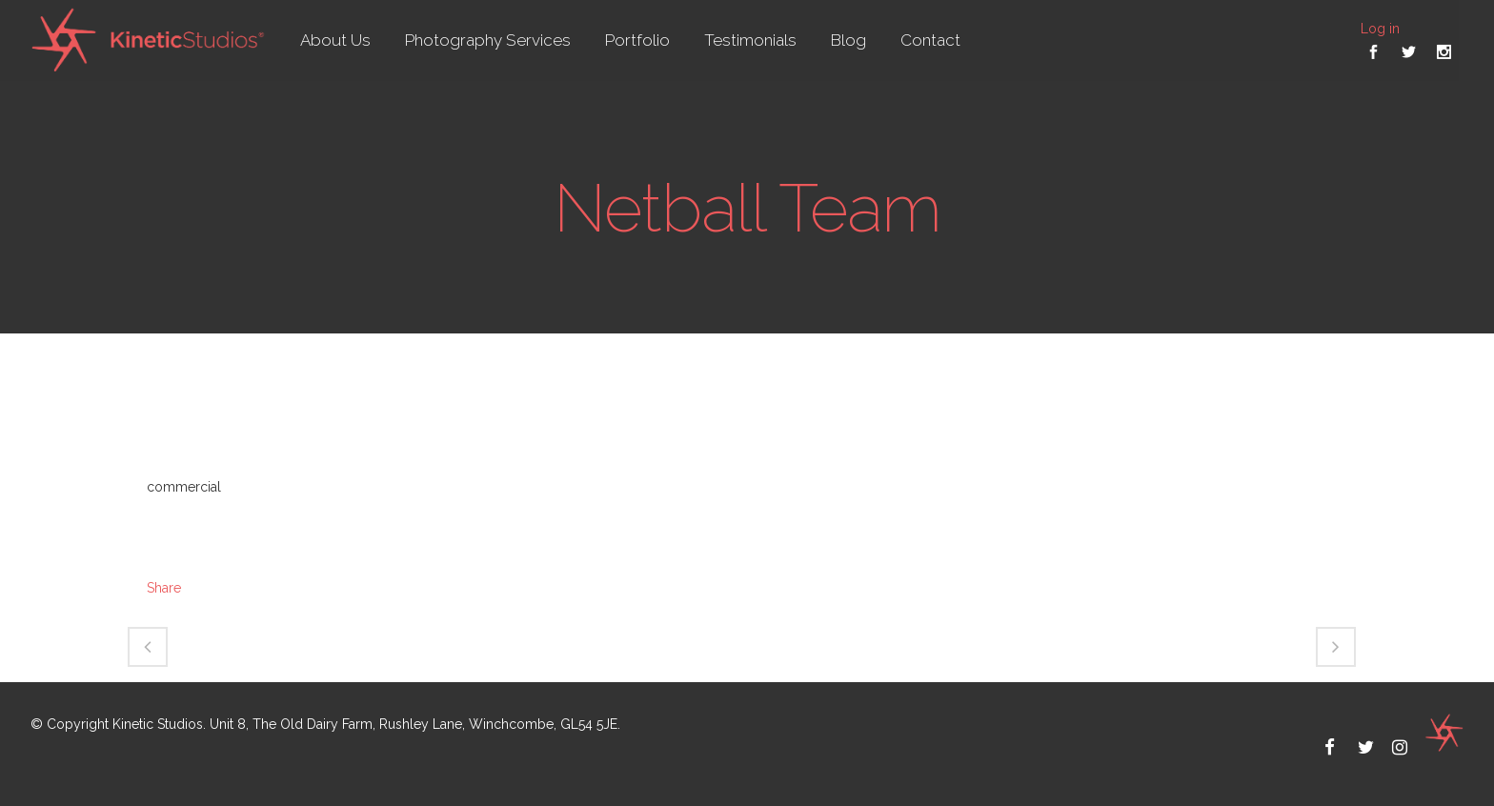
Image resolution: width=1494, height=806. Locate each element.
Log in (1380, 28)
